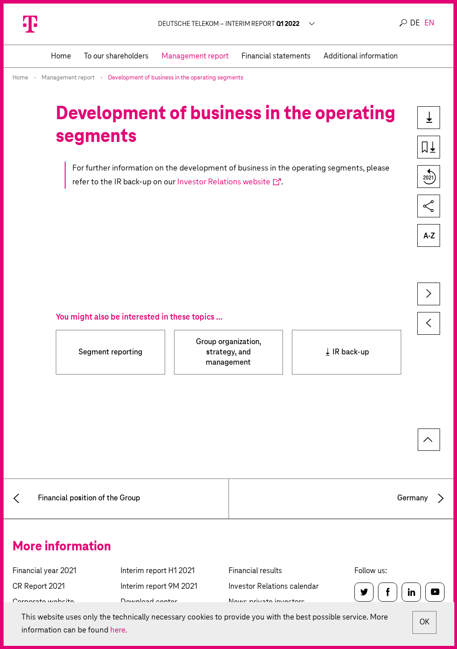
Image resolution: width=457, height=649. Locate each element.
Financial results (255, 571)
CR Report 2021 (38, 586)
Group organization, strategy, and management (228, 352)
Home (20, 78)
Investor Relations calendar (273, 586)
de (415, 23)
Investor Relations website (223, 182)
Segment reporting (110, 352)
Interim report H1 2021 (157, 571)
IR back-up (350, 352)
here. (141, 629)
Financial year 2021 (44, 571)
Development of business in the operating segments (175, 78)
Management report (68, 78)
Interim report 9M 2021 (158, 586)
